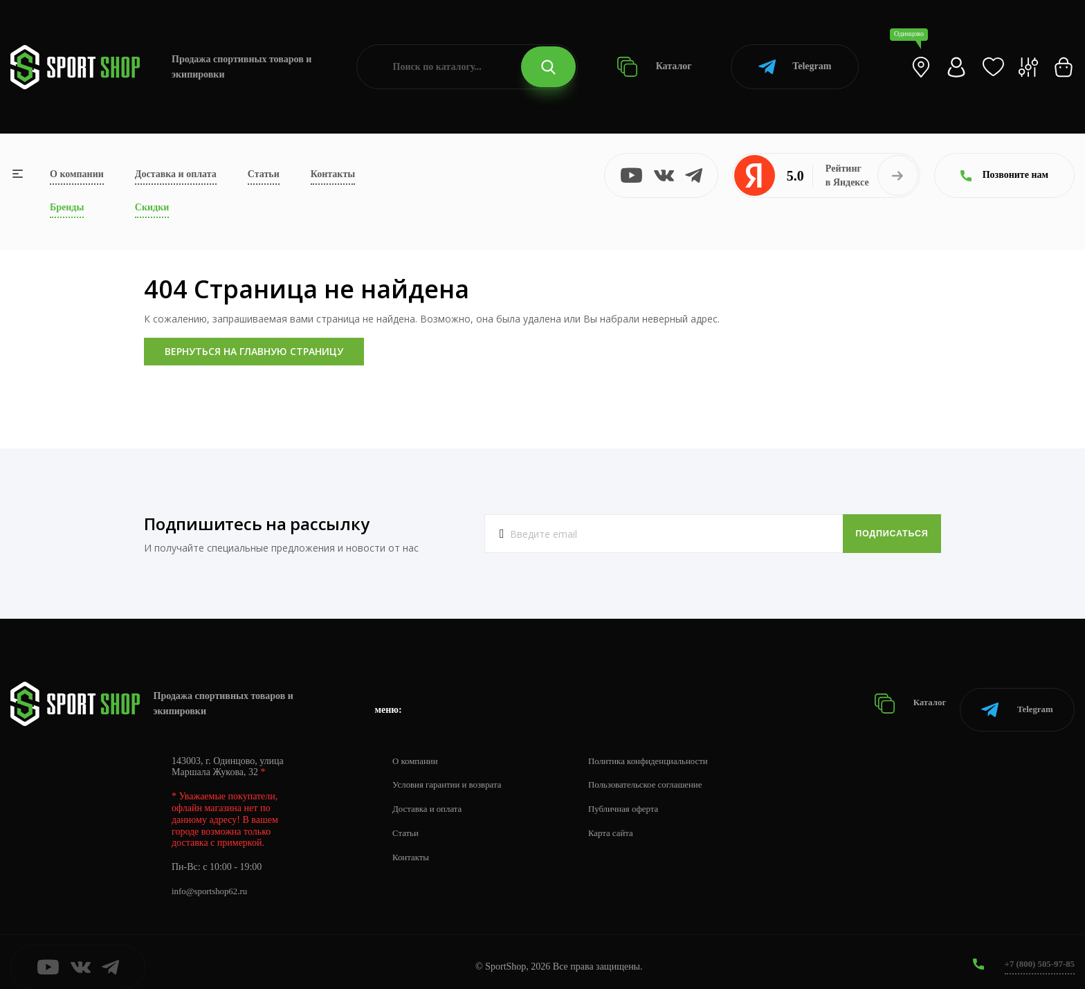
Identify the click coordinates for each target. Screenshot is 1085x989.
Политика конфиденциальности (664, 750)
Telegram (794, 66)
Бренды (67, 207)
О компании (77, 174)
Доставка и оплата (176, 174)
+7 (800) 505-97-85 (1036, 954)
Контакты (333, 174)
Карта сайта (623, 823)
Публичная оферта (637, 799)
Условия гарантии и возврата (451, 775)
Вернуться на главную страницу (254, 351)
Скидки (152, 207)
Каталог (654, 67)
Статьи (264, 174)
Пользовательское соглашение (661, 775)
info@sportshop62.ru (213, 881)
